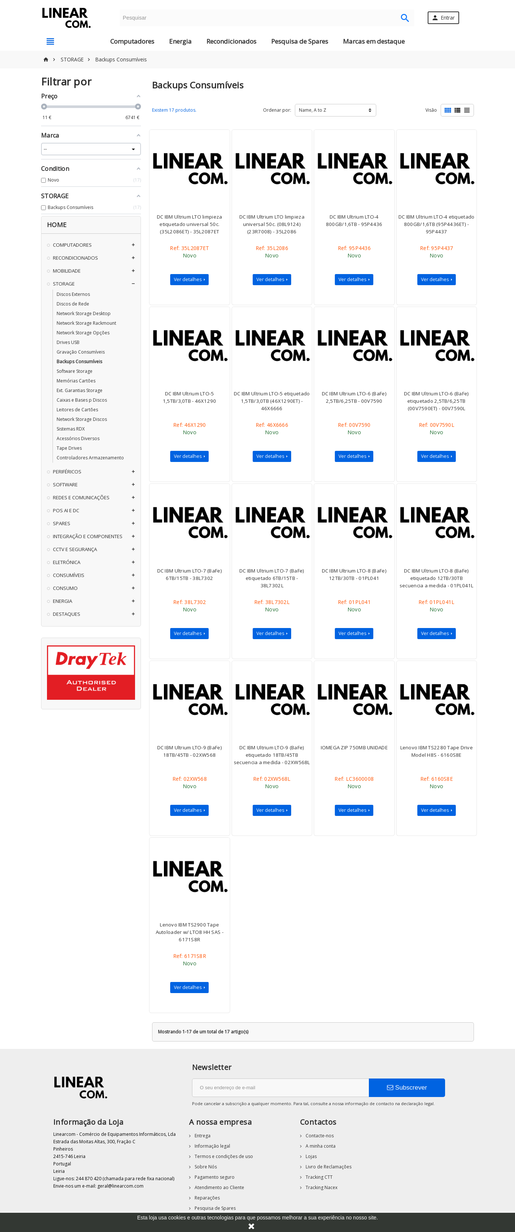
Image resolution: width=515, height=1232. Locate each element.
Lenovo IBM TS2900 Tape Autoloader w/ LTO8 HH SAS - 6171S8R (189, 932)
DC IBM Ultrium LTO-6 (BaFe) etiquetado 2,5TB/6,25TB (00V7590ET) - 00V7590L (436, 401)
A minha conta (320, 1146)
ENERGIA (62, 601)
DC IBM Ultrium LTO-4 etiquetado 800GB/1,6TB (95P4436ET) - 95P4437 (436, 224)
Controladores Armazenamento (90, 458)
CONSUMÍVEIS (68, 575)
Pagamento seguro (214, 1177)
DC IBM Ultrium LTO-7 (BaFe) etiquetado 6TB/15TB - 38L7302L (271, 578)
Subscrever (407, 1087)
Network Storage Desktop (84, 313)
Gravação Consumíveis (81, 352)
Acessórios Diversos (78, 438)
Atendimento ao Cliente (218, 1187)
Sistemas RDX (71, 429)
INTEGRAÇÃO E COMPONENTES (87, 536)
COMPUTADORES (72, 245)
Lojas (310, 1156)
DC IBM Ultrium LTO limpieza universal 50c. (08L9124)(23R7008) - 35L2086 (271, 224)
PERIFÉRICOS (67, 471)
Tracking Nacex (320, 1187)
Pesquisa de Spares (299, 41)
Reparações (206, 1198)
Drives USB (68, 342)
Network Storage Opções (83, 333)
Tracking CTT (318, 1177)
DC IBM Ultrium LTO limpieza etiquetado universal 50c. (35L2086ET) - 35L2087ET (189, 224)
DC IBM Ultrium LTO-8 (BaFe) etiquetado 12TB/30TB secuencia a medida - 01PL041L (437, 578)
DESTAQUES (66, 614)
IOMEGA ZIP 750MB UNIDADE (354, 747)
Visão (431, 110)
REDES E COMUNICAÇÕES (81, 497)
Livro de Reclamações (327, 1167)
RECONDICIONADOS (75, 257)
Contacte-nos (319, 1136)
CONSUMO (65, 588)
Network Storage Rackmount (86, 323)
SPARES (61, 523)
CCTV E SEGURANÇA (75, 549)
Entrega (202, 1136)
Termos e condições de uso (223, 1156)
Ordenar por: (277, 110)
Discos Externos (73, 294)
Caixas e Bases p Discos (82, 400)
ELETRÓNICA (66, 562)
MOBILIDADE (67, 270)
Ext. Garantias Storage (79, 390)
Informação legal (211, 1146)
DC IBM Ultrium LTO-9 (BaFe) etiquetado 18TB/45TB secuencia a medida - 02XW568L (272, 755)
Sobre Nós (205, 1167)
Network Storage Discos (82, 419)
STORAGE (64, 283)
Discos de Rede (73, 304)
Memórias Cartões (76, 381)
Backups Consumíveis (79, 361)
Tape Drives (69, 448)
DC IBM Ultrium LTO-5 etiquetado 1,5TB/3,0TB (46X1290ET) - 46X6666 (272, 401)
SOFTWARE (65, 484)
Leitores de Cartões (77, 409)
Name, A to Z (312, 110)
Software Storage (74, 371)
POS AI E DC (66, 510)
